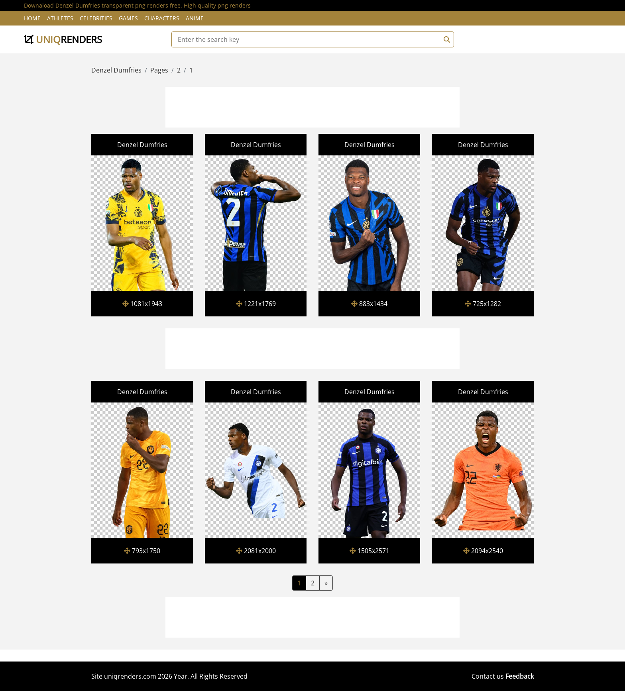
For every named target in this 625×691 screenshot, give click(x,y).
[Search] (446, 39)
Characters (161, 18)
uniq (63, 39)
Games (128, 18)
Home (32, 18)
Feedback (519, 676)
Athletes (60, 18)
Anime (195, 18)
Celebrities (96, 18)
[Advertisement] (312, 106)
